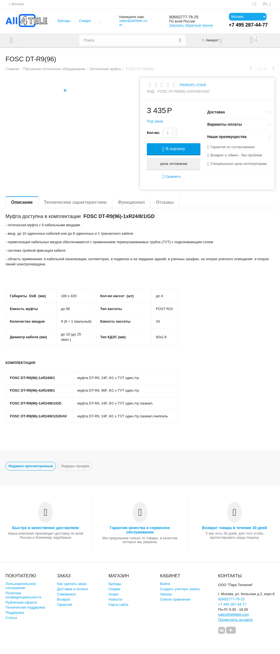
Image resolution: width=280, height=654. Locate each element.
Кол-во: (153, 133)
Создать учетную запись (180, 589)
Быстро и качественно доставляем (45, 528)
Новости (115, 599)
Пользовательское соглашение (20, 586)
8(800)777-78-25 (187, 17)
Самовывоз (66, 594)
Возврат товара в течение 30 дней (234, 528)
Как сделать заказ (71, 584)
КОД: (151, 91)
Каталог (28, 40)
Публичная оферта (21, 602)
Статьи (11, 618)
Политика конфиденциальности (23, 595)
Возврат (63, 599)
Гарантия (64, 605)
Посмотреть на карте (235, 620)
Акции (113, 594)
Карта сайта (119, 605)
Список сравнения (175, 599)
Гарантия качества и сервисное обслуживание (140, 530)
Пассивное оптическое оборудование (54, 69)
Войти (165, 584)
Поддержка (14, 612)
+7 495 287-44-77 (232, 604)
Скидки (85, 21)
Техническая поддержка (25, 607)
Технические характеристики (75, 202)
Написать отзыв (193, 85)
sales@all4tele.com (133, 23)
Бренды (64, 21)
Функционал (131, 202)
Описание (22, 202)
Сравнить (171, 176)
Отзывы (165, 202)
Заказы (166, 594)
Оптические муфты (105, 69)
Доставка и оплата (72, 589)
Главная (12, 69)
